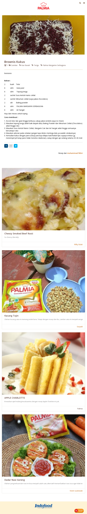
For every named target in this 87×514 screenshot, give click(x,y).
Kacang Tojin (11, 315)
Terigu (35, 65)
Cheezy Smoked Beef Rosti (18, 233)
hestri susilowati (76, 491)
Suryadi (80, 326)
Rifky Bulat (78, 244)
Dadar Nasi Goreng (14, 479)
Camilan (13, 65)
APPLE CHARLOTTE (14, 397)
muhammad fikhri (75, 153)
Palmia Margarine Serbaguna (53, 65)
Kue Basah (24, 65)
